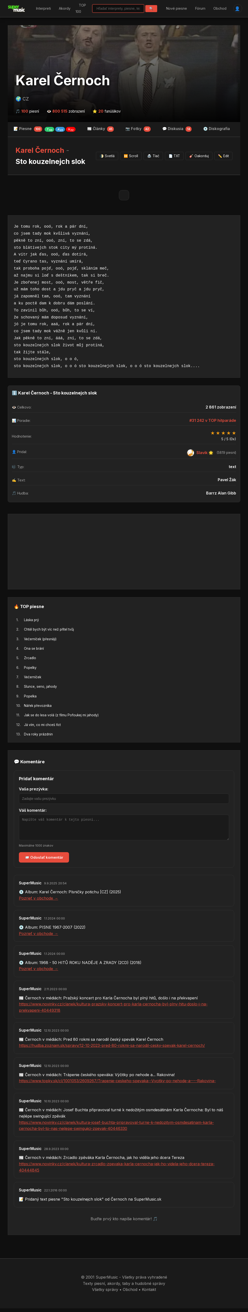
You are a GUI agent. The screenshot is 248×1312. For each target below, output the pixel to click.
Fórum (200, 8)
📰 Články (100, 129)
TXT (174, 156)
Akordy (64, 8)
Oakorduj (199, 156)
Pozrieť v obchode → (38, 901)
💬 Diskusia (177, 129)
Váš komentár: (32, 810)
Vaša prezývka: (33, 789)
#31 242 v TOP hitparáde (212, 420)
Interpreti (43, 8)
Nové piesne (176, 8)
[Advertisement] (124, 552)
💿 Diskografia (216, 128)
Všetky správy (105, 1293)
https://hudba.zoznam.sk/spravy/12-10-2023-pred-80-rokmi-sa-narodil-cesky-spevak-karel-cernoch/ (112, 1049)
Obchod (219, 8)
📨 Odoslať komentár (44, 861)
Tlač (153, 156)
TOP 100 (81, 8)
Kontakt (149, 1293)
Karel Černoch (63, 80)
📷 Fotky (138, 129)
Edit (223, 156)
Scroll (131, 156)
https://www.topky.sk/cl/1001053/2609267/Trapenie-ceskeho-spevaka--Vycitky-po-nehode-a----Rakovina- (117, 1084)
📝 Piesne (45, 129)
